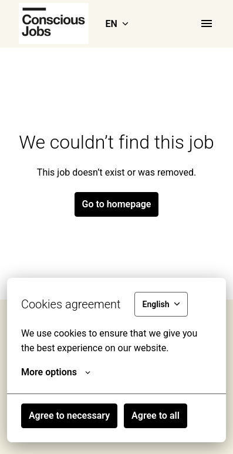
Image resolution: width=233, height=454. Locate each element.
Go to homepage (116, 204)
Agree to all (155, 415)
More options (55, 372)
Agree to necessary (69, 415)
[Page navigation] (206, 23)
